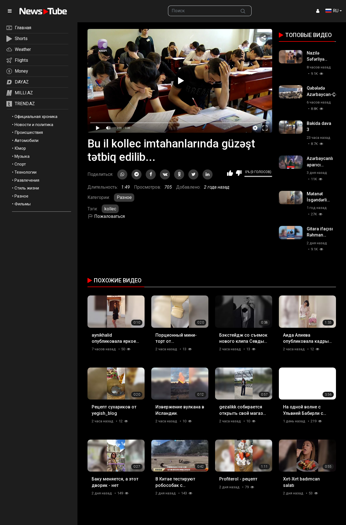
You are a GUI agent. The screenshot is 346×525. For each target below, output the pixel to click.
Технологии (25, 172)
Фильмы (22, 203)
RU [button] (331, 10)
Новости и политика (33, 124)
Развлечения (26, 180)
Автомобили (26, 140)
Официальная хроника (35, 116)
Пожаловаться (106, 216)
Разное (21, 196)
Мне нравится (230, 173)
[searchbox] (201, 11)
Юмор (20, 148)
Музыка (22, 156)
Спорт (20, 164)
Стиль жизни (26, 188)
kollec (110, 208)
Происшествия (28, 132)
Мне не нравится (239, 173)
